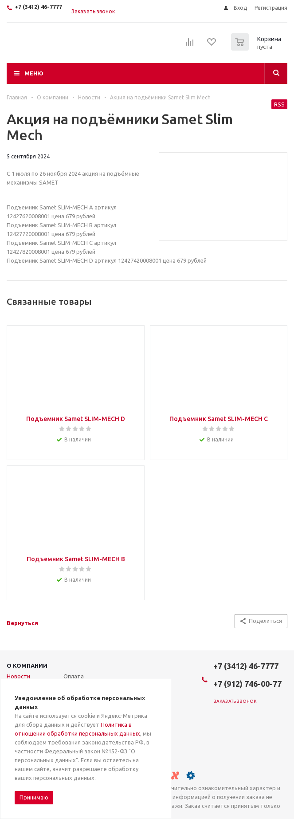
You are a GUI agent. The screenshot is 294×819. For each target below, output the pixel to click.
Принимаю (34, 797)
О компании (27, 665)
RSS (279, 104)
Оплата (73, 676)
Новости (18, 676)
